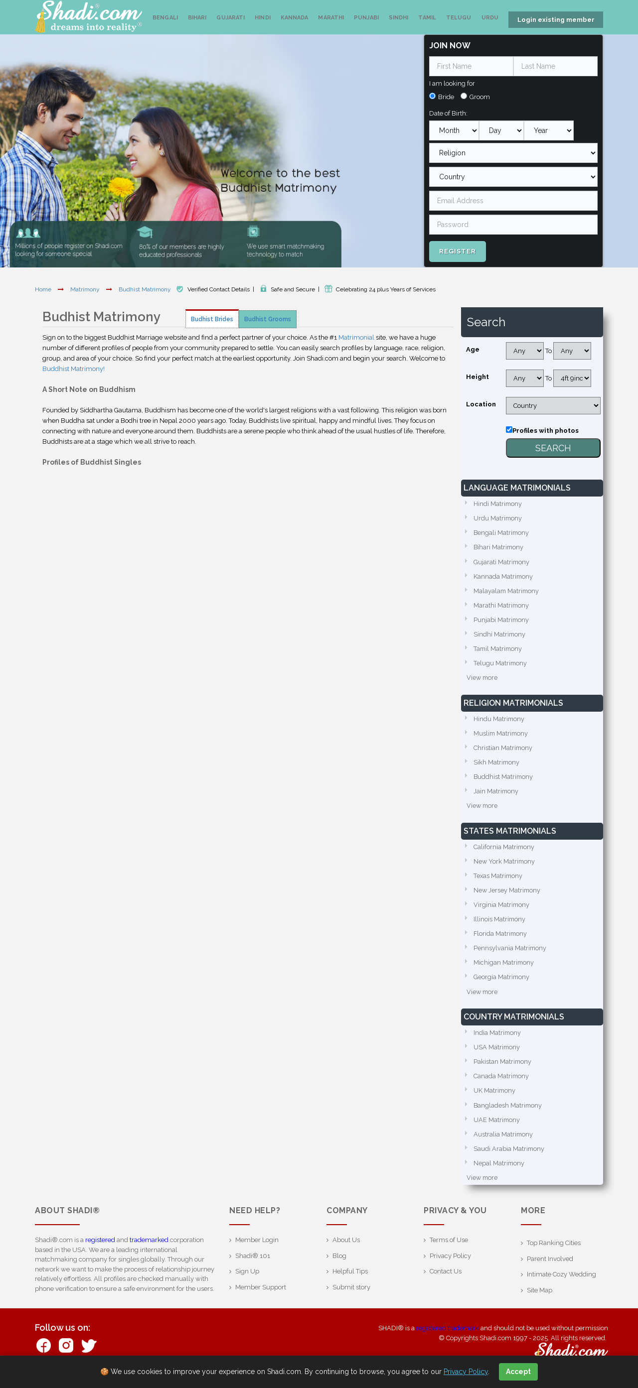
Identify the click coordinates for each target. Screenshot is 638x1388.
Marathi (331, 17)
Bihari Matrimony (499, 546)
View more (483, 679)
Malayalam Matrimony (507, 591)
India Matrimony (498, 1038)
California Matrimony (504, 850)
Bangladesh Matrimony (508, 1111)
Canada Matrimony (502, 1082)
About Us (346, 1247)
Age (472, 348)
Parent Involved (550, 1266)
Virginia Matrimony (502, 908)
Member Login (257, 1247)
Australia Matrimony (504, 1140)
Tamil (427, 17)
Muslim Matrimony (502, 735)
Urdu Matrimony (498, 517)
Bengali (165, 17)
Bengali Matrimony (502, 532)
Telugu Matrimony (501, 664)
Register (457, 249)
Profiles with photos (545, 429)
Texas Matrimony (499, 879)
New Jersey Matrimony (508, 893)
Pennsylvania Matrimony (510, 952)
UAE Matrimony (497, 1126)
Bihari (197, 17)
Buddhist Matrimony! (73, 368)
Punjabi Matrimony (502, 620)
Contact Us (446, 1278)
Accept (518, 1372)
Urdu (489, 17)
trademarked (149, 1247)
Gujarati (230, 17)
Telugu (459, 17)
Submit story (351, 1294)
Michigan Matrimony (504, 967)
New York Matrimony (505, 864)
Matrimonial (356, 336)
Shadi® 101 (252, 1263)
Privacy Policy (450, 1263)
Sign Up (247, 1278)
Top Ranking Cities (554, 1250)
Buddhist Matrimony (504, 779)
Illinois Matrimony (500, 923)
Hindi (263, 17)
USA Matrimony (497, 1052)
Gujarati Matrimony (502, 561)
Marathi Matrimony (502, 605)
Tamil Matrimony (499, 649)
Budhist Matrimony (145, 288)
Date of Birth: (448, 112)
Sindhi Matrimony (500, 634)
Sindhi (399, 17)
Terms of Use (449, 1247)
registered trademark (447, 1335)
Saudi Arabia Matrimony (509, 1155)
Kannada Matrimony (504, 576)
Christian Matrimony (503, 750)
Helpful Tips (350, 1278)
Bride (446, 96)
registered (100, 1247)
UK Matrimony (495, 1097)
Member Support (260, 1294)
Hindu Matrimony (499, 720)
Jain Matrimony (496, 793)
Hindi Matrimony (498, 502)
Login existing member (556, 19)
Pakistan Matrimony (503, 1067)
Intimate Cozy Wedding (561, 1281)
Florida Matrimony (501, 938)
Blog (339, 1263)
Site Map (539, 1297)
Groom (480, 96)
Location (481, 403)
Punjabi (366, 17)
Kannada (295, 17)
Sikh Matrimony (497, 764)
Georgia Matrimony (502, 982)
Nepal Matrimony (499, 1170)
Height (477, 375)
